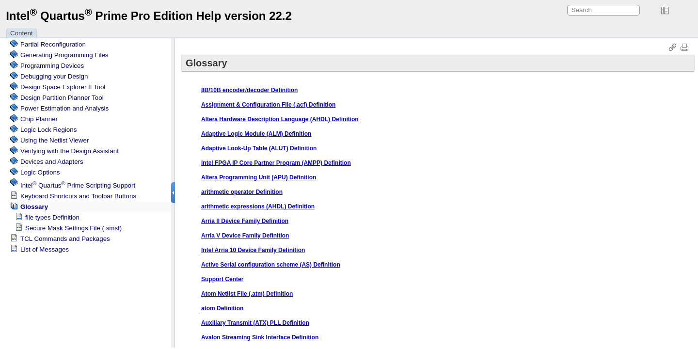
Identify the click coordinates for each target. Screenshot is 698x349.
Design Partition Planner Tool (62, 97)
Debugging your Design (54, 76)
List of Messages (44, 249)
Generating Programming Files (64, 55)
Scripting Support (77, 185)
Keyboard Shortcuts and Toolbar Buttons (78, 196)
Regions (48, 129)
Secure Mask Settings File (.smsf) (73, 228)
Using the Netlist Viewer (54, 140)
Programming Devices (52, 65)
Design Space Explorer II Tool (62, 87)
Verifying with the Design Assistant (69, 151)
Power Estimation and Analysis (64, 108)
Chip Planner (39, 119)
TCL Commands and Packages (65, 238)
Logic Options (40, 172)
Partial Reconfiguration (53, 44)
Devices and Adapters (51, 161)
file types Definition (52, 217)
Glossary (34, 206)
